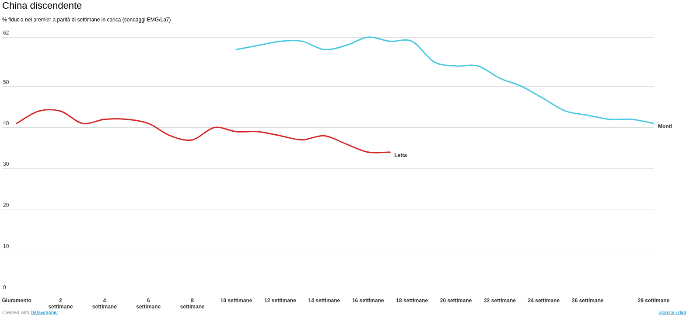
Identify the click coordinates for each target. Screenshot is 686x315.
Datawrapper (44, 312)
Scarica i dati (672, 312)
